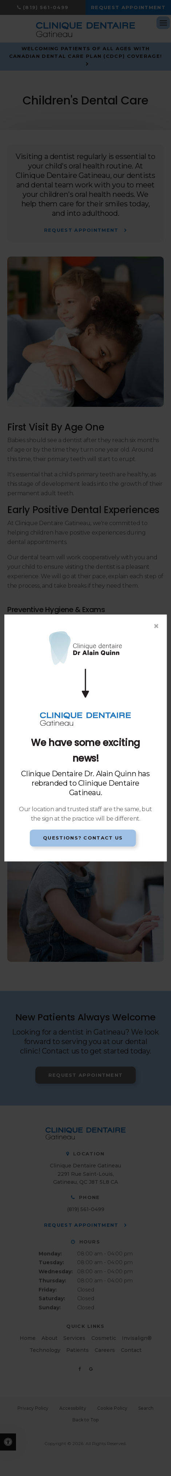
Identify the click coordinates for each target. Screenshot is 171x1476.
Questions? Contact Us (83, 838)
